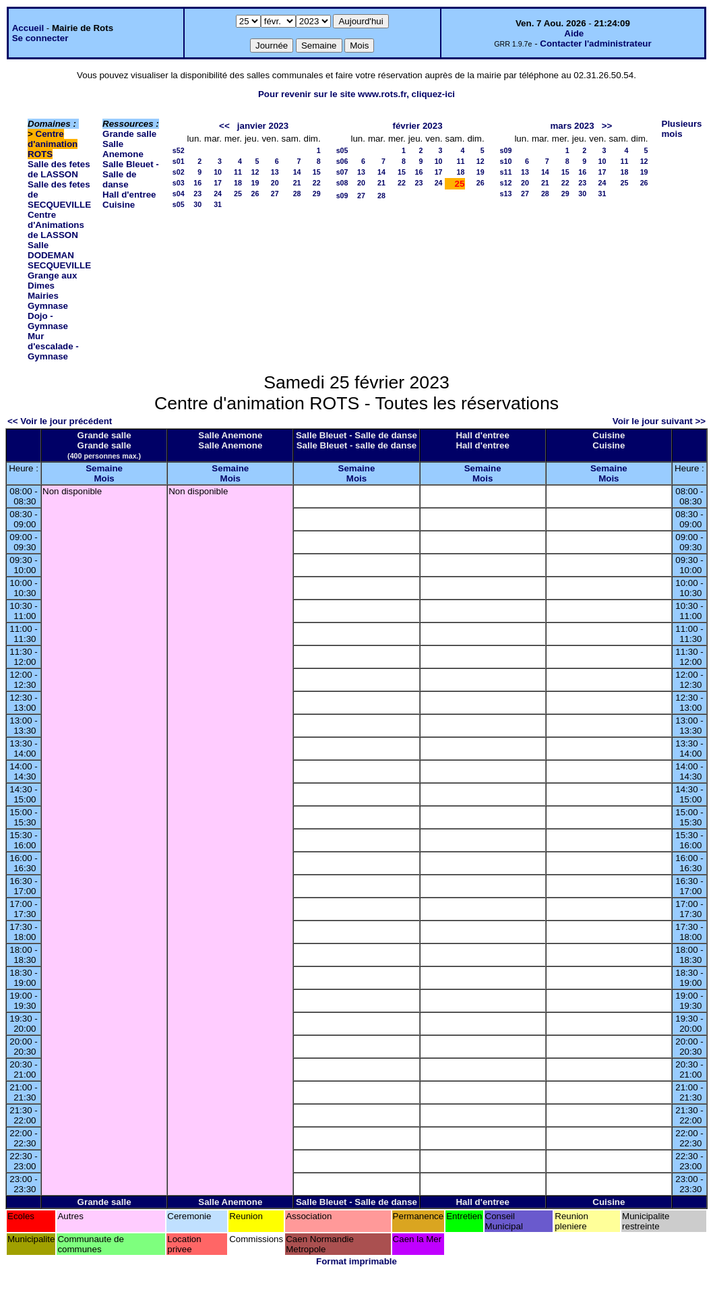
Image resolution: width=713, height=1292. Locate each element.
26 (255, 193)
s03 (179, 183)
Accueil (28, 28)
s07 (342, 172)
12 (255, 172)
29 (317, 193)
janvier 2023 (262, 126)
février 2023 (417, 126)
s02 (179, 172)
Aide (574, 33)
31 (218, 204)
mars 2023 (572, 126)
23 (197, 193)
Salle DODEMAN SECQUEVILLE (59, 255)
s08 (342, 183)
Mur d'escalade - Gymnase (53, 346)
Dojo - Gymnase (48, 321)
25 (238, 193)
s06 (342, 161)
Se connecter (40, 38)
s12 (506, 183)
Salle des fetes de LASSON (59, 169)
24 (218, 193)
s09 (342, 196)
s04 (179, 193)
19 (255, 183)
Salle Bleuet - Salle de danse (130, 174)
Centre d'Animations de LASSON (56, 225)
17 (218, 183)
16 (197, 183)
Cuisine (118, 205)
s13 (506, 193)
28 (297, 193)
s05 (179, 204)
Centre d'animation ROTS (53, 144)
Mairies (43, 296)
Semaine (104, 468)
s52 (179, 150)
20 (275, 183)
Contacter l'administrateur (595, 43)
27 (275, 193)
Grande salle (129, 134)
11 (238, 172)
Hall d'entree (129, 194)
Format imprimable (356, 1261)
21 (297, 183)
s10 (506, 161)
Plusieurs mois (682, 129)
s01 (179, 161)
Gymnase (48, 306)
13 (275, 172)
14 (297, 172)
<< (224, 126)
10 (218, 172)
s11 (506, 172)
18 (238, 183)
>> (607, 126)
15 (317, 172)
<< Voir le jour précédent (59, 421)
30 (197, 204)
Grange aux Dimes (52, 280)
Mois (104, 478)
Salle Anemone (123, 149)
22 (317, 183)
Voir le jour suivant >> (659, 421)
